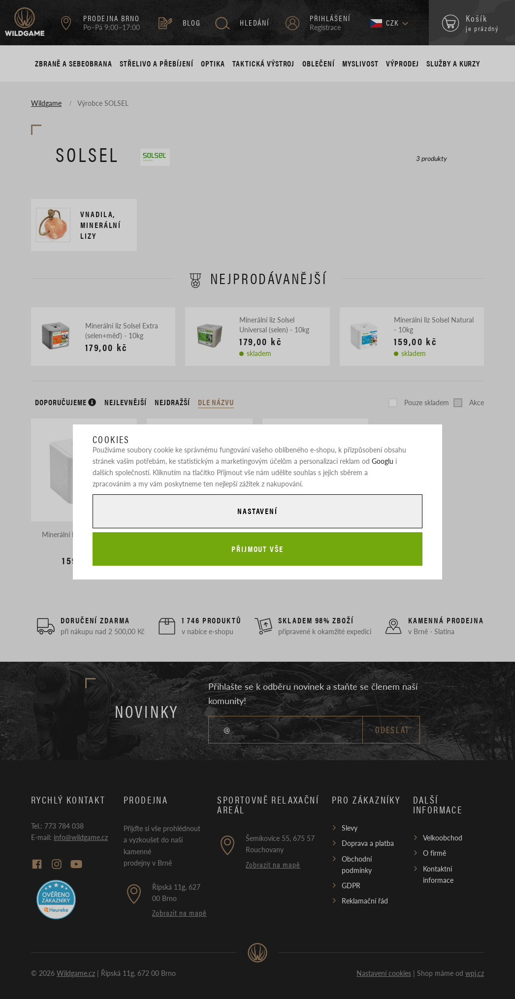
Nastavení (257, 510)
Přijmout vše (257, 548)
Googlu (382, 461)
